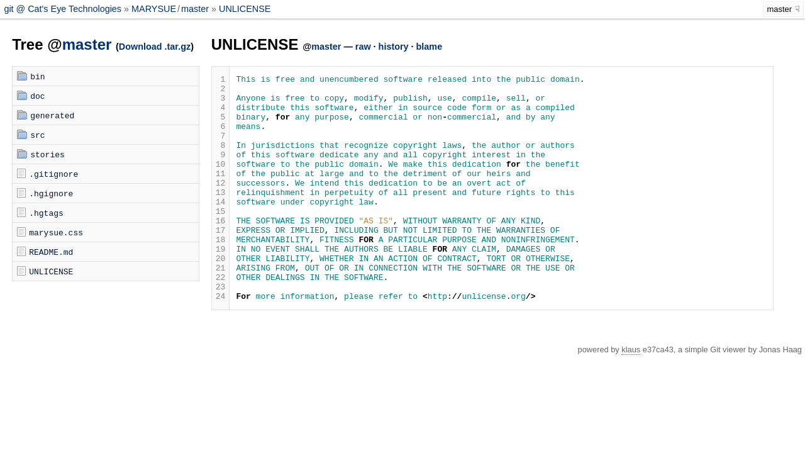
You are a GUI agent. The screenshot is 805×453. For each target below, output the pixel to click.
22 (221, 318)
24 (221, 341)
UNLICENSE (244, 9)
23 (221, 329)
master (195, 9)
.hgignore (51, 193)
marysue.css (56, 232)
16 (221, 250)
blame (429, 47)
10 (221, 182)
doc (37, 95)
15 (221, 239)
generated (52, 115)
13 (221, 216)
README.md (51, 251)
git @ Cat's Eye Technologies (64, 9)
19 (221, 284)
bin (37, 76)
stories (47, 154)
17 (221, 261)
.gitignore (53, 173)
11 (221, 193)
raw (363, 47)
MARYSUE (153, 9)
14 (221, 227)
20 (221, 295)
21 (221, 307)
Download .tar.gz (155, 47)
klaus (630, 395)
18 (221, 273)
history (394, 47)
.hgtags (46, 212)
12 (221, 205)
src (37, 134)
